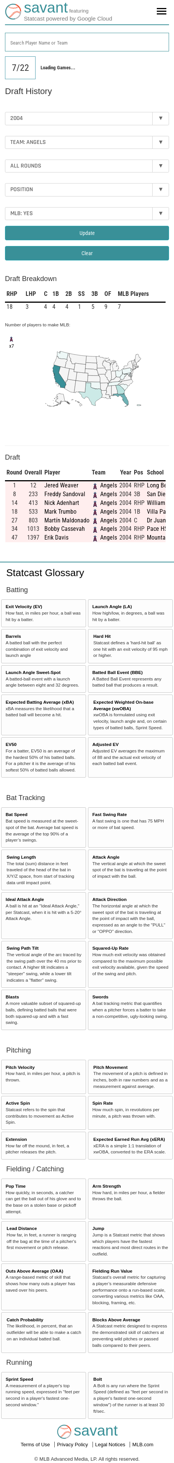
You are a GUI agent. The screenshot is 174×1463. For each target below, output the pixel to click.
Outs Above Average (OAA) (34, 1270)
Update (87, 233)
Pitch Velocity (20, 1067)
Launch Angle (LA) (112, 606)
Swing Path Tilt (23, 948)
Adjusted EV (105, 744)
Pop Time (16, 1185)
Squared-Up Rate (110, 948)
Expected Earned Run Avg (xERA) (129, 1139)
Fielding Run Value (112, 1270)
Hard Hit (102, 636)
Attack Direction (109, 899)
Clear (87, 253)
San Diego (159, 494)
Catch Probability (25, 1319)
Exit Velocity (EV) (24, 606)
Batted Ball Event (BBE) (117, 672)
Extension (16, 1139)
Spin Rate (102, 1102)
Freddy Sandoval (64, 494)
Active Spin (18, 1102)
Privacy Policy (73, 1444)
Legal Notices (111, 1444)
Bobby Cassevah (64, 528)
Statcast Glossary (45, 572)
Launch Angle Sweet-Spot (33, 672)
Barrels (13, 636)
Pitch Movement (110, 1067)
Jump (98, 1228)
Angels (108, 485)
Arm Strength (106, 1185)
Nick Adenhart (61, 502)
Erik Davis (56, 537)
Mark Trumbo (60, 511)
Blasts (12, 996)
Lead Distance (22, 1228)
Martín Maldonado (66, 520)
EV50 (11, 744)
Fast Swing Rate (109, 814)
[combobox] (87, 42)
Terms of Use (36, 1444)
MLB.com (142, 1444)
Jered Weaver (61, 485)
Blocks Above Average (116, 1319)
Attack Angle (105, 856)
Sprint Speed (19, 1379)
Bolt (97, 1379)
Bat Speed (17, 814)
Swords (100, 996)
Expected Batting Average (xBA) (40, 702)
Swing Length (21, 856)
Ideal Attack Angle (25, 899)
